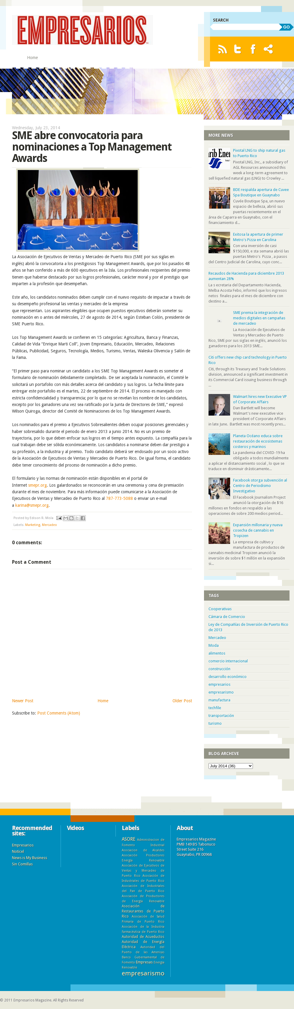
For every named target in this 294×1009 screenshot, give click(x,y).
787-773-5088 (119, 498)
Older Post (182, 700)
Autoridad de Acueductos (143, 937)
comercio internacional (228, 661)
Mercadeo (49, 525)
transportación (221, 715)
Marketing (32, 525)
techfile (214, 708)
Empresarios (23, 845)
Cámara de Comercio (226, 616)
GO (286, 27)
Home (32, 57)
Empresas (144, 962)
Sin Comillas (22, 864)
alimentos (216, 653)
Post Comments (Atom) (58, 713)
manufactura (219, 700)
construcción (219, 669)
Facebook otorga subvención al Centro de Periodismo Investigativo (260, 485)
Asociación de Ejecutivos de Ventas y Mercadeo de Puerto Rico (143, 870)
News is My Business (29, 857)
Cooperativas (220, 609)
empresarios (219, 684)
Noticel (18, 851)
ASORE (128, 839)
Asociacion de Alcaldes (143, 850)
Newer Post (22, 700)
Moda (213, 645)
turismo (215, 723)
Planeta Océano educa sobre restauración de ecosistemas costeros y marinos (258, 441)
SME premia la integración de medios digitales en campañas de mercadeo (259, 318)
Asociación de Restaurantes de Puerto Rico (143, 911)
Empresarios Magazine (32, 1000)
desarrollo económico (227, 676)
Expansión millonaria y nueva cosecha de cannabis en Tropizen (258, 530)
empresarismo (221, 692)
